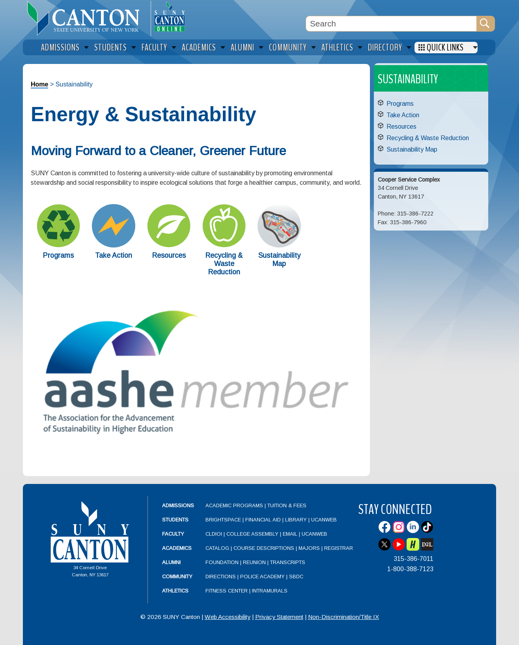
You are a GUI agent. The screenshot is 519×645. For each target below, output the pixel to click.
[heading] (87, 18)
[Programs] (58, 245)
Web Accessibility (227, 616)
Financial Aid (263, 520)
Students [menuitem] (110, 47)
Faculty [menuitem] (154, 47)
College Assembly (252, 534)
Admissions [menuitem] (60, 47)
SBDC (296, 576)
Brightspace (223, 520)
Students (175, 520)
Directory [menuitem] (385, 47)
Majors (309, 548)
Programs (58, 255)
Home (39, 84)
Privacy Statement (279, 616)
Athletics (175, 591)
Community (177, 576)
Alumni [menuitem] (242, 47)
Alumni (171, 562)
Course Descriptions (263, 548)
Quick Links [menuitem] (445, 47)
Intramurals (270, 591)
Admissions (178, 505)
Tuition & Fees (286, 505)
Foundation (222, 562)
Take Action (113, 255)
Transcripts (287, 562)
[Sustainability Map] (279, 245)
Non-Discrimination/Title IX (343, 616)
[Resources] (168, 245)
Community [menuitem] (288, 47)
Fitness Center (226, 591)
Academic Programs (235, 505)
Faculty (173, 534)
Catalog (217, 548)
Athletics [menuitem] (337, 47)
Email (290, 534)
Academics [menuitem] (199, 47)
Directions (220, 576)
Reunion (254, 562)
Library (296, 520)
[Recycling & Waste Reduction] (224, 245)
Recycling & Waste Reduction (224, 263)
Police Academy (262, 576)
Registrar (338, 548)
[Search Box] (391, 24)
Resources (169, 255)
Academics (177, 548)
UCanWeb (324, 520)
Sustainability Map (279, 259)
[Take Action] (113, 245)
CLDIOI (213, 534)
